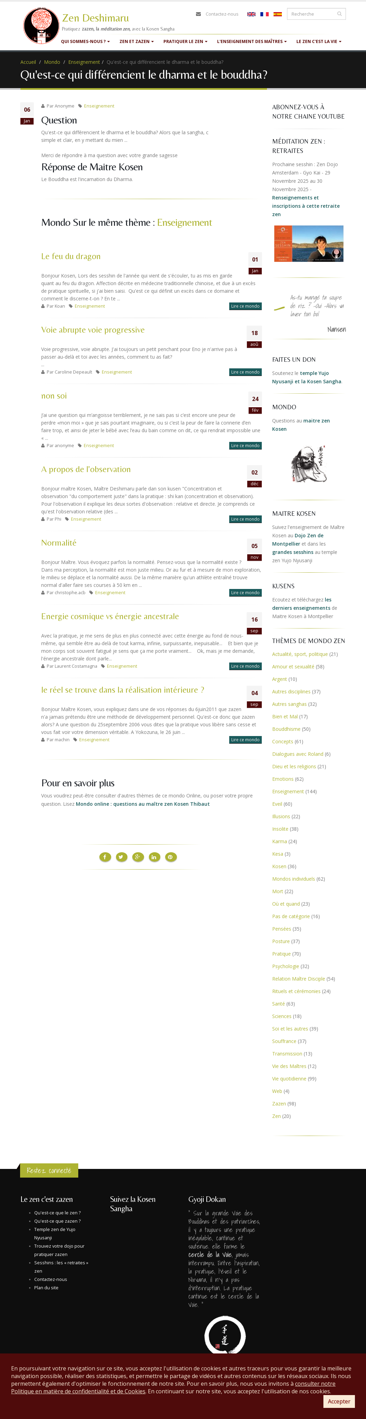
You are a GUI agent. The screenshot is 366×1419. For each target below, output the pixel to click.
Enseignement (84, 62)
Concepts (282, 741)
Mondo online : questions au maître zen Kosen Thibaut (143, 804)
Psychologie (285, 966)
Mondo (52, 62)
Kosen (279, 866)
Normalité (59, 543)
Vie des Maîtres (289, 1066)
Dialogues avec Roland (297, 754)
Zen (276, 1116)
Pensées (281, 928)
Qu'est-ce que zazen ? (57, 1221)
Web (277, 1091)
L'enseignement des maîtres (252, 41)
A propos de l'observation (86, 469)
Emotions (283, 779)
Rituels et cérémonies (296, 991)
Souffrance (284, 1041)
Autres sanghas (289, 704)
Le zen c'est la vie (318, 41)
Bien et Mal (285, 716)
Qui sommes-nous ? (85, 41)
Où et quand (286, 903)
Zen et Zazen (136, 41)
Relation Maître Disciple (298, 978)
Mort (277, 891)
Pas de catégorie (291, 916)
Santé (278, 1003)
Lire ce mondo (245, 306)
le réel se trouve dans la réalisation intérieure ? (122, 690)
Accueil (28, 62)
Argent (279, 679)
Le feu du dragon (71, 256)
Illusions (281, 816)
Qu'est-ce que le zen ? (57, 1213)
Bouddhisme (286, 729)
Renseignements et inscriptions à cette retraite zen (306, 205)
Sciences (282, 1016)
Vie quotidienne (289, 1078)
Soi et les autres (290, 1028)
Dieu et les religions (294, 766)
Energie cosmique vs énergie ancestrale (110, 616)
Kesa (277, 853)
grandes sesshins (292, 552)
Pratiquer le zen (185, 41)
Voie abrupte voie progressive (93, 330)
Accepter (339, 1401)
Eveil (277, 804)
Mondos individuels (293, 878)
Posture (281, 941)
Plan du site (46, 1288)
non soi (54, 396)
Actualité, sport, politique (300, 654)
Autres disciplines (291, 691)
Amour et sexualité (293, 666)
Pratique (281, 953)
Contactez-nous (222, 14)
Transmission (287, 1053)
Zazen (279, 1103)
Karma (279, 841)
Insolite (280, 829)
